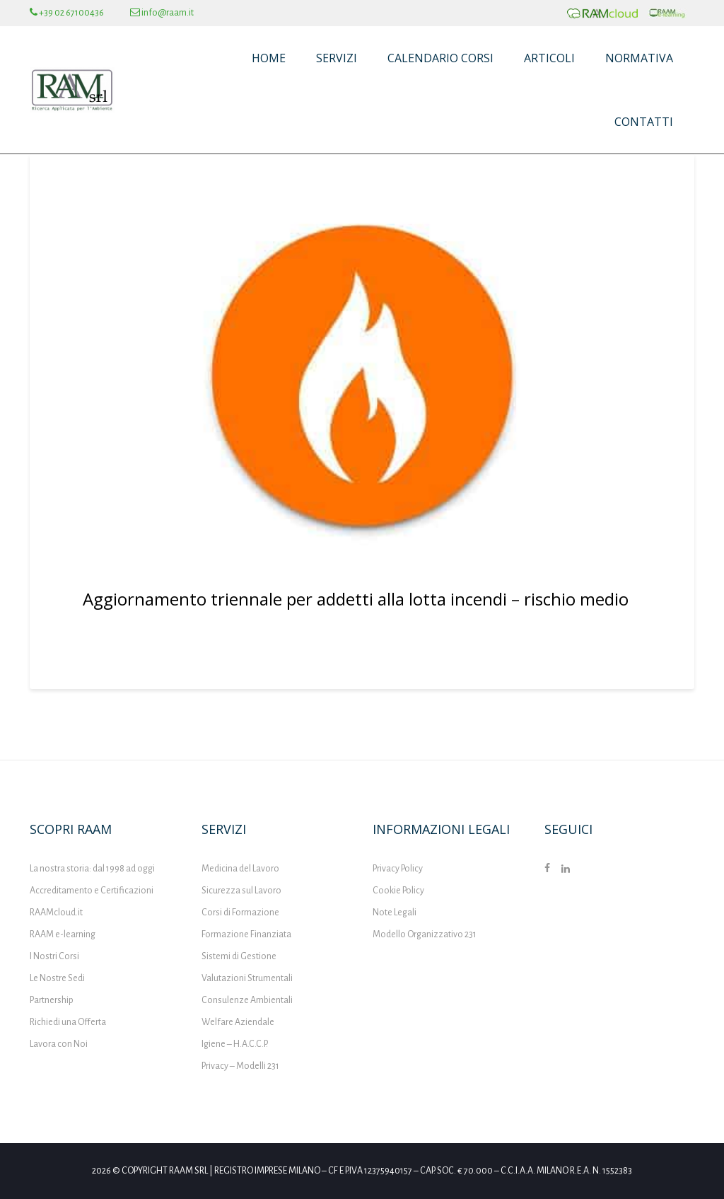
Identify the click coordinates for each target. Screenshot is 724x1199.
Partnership (52, 1000)
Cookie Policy (398, 891)
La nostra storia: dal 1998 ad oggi (92, 869)
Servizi (336, 58)
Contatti (643, 121)
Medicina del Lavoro (240, 869)
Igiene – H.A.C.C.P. (235, 1044)
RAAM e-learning (62, 934)
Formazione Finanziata (246, 934)
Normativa (639, 58)
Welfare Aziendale (238, 1022)
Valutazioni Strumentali (247, 978)
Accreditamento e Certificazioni (91, 891)
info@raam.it (162, 13)
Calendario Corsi (440, 58)
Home (269, 58)
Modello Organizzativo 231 (425, 934)
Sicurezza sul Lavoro (241, 891)
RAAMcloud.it (56, 912)
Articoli (549, 58)
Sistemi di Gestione (239, 956)
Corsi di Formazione (240, 912)
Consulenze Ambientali (247, 1000)
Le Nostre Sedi (57, 978)
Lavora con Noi (59, 1044)
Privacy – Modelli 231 (240, 1066)
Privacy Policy (398, 869)
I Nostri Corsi (54, 956)
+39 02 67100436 (67, 13)
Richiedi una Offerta (68, 1022)
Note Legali (394, 912)
